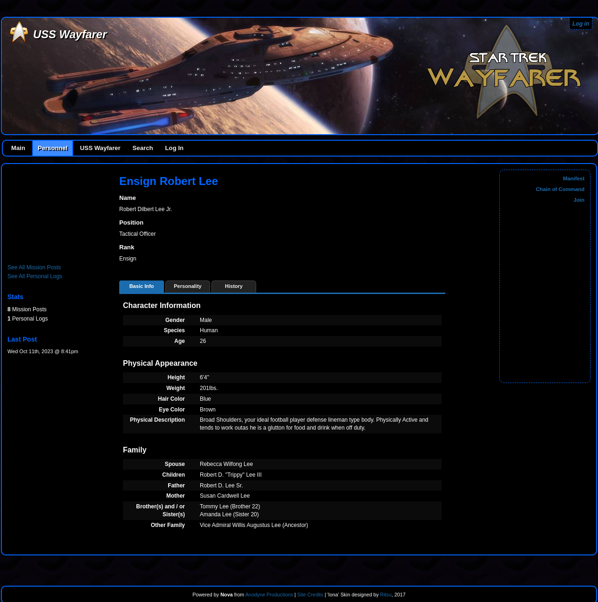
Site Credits (310, 594)
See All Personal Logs (34, 276)
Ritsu (385, 594)
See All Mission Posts (34, 267)
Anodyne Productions (269, 594)
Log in (580, 24)
